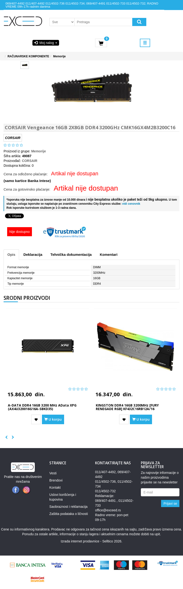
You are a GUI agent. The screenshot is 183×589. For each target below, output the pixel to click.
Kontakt (55, 487)
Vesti (52, 473)
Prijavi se (170, 503)
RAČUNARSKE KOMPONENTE (28, 56)
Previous (6, 436)
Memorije (59, 56)
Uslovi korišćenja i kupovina (62, 497)
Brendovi (55, 480)
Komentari (108, 254)
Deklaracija (32, 254)
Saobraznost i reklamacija (68, 507)
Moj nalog (45, 43)
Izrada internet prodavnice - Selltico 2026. (91, 541)
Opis (11, 254)
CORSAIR (29, 161)
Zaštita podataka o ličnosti (68, 514)
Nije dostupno (19, 232)
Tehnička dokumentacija (71, 254)
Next (10, 436)
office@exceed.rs (108, 510)
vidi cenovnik (130, 203)
